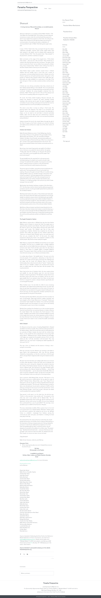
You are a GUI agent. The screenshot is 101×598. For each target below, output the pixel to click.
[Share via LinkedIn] (27, 554)
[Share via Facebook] (20, 554)
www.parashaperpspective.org (27, 10)
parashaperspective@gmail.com (25, 2)
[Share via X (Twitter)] (24, 554)
